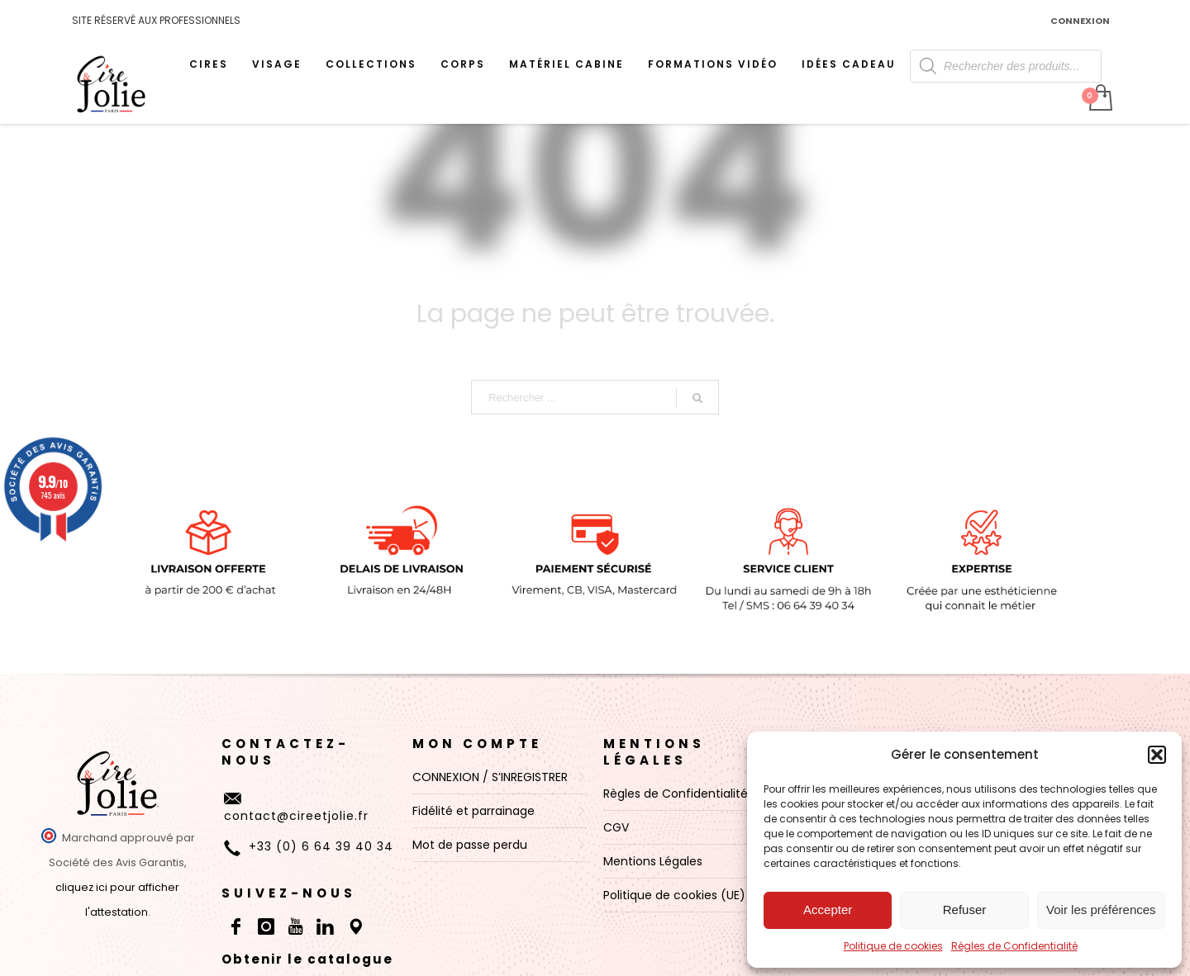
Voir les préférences (1101, 910)
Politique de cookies (893, 946)
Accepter (827, 910)
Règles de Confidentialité (1014, 946)
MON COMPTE (477, 743)
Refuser (965, 910)
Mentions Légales (654, 752)
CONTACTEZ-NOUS (285, 752)
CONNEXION (1080, 20)
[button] (1157, 754)
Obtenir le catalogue (307, 959)
